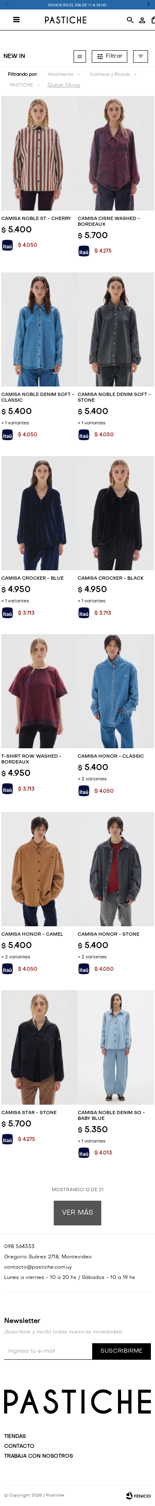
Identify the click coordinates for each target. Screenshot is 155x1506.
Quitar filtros (64, 85)
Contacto (19, 1446)
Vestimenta (60, 75)
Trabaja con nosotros (38, 1456)
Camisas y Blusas (110, 75)
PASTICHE (21, 85)
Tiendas (15, 1436)
